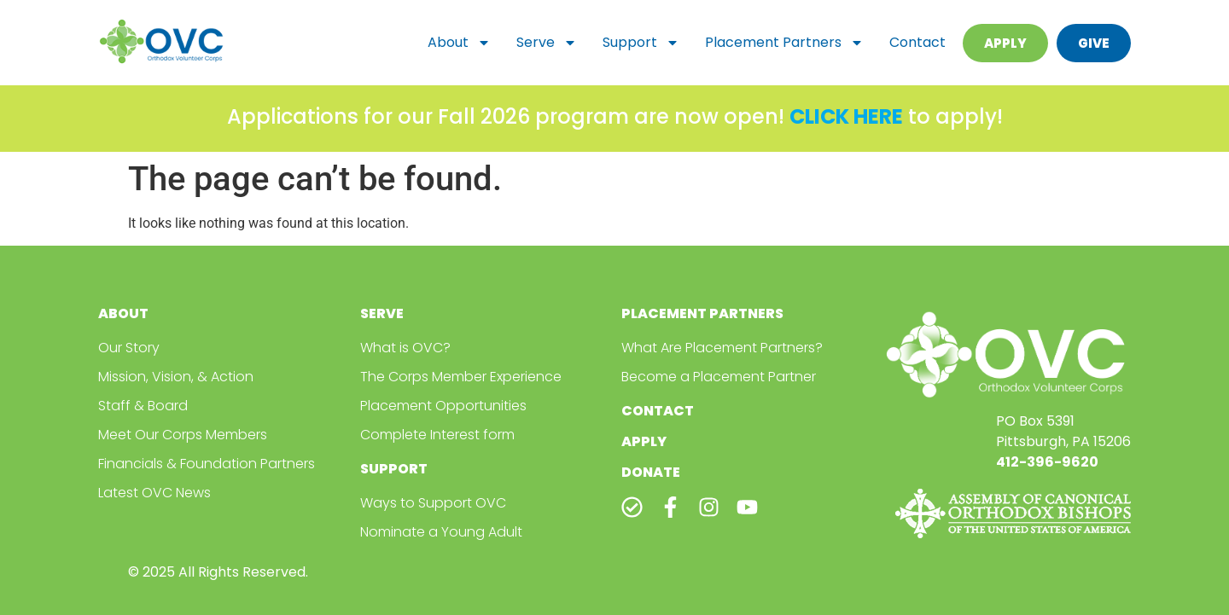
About (459, 43)
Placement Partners (784, 43)
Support (641, 43)
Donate (650, 472)
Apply (644, 441)
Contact (917, 42)
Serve (546, 43)
